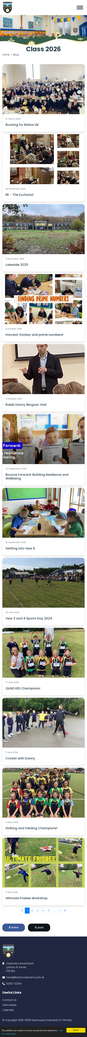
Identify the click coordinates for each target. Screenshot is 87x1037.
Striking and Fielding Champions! (31, 828)
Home (6, 54)
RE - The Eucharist (20, 194)
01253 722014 (14, 983)
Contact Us (9, 1000)
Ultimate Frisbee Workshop (26, 898)
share (13, 927)
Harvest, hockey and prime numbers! (34, 334)
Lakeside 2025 (17, 264)
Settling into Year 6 (20, 548)
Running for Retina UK (22, 125)
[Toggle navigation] (80, 7)
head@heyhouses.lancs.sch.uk (25, 977)
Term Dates (9, 1005)
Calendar (8, 1010)
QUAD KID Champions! (23, 688)
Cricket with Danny (20, 758)
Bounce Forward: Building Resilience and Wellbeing (37, 476)
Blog (16, 54)
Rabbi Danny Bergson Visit (26, 404)
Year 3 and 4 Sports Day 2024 (29, 618)
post (39, 927)
